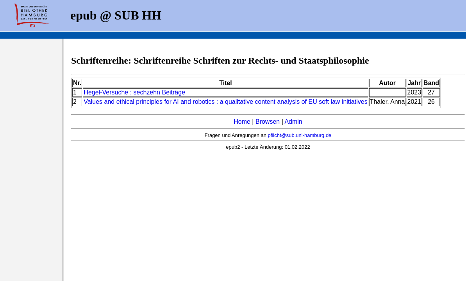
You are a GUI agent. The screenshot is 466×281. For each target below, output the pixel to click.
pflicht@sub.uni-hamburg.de (300, 135)
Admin (293, 121)
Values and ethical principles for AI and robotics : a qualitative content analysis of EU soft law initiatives (225, 101)
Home (242, 121)
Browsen (267, 121)
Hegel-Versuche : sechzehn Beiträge (134, 92)
